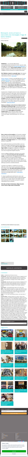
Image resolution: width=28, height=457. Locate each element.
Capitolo (7, 81)
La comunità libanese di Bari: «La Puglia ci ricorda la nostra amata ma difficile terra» (21, 351)
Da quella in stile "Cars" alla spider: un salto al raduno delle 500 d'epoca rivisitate (6, 339)
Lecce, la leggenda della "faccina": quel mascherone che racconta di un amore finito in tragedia (6, 352)
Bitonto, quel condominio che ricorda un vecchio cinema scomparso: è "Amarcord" (20, 378)
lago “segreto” (5, 78)
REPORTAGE (3, 437)
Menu (2, 14)
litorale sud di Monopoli (19, 66)
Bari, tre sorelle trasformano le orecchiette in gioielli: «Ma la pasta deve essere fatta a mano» (6, 365)
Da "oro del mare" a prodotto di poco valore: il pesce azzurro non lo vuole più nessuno (7, 378)
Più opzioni (14, 453)
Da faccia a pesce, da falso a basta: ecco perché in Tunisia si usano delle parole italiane (20, 364)
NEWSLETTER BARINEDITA (7, 321)
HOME (2, 433)
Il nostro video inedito (14, 413)
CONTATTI (16, 437)
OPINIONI (16, 433)
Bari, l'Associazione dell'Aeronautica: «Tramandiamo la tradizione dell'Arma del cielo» (20, 339)
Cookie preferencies (18, 439)
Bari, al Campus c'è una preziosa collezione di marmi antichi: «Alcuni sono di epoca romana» (7, 390)
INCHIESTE (3, 434)
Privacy (16, 438)
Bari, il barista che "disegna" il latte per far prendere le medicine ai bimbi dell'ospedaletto (6, 403)
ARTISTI (3, 436)
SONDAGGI (16, 436)
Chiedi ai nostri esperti (5, 441)
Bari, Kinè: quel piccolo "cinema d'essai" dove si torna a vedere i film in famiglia (21, 390)
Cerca (26, 11)
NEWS (2, 438)
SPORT (16, 434)
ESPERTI (16, 435)
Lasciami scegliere (5, 448)
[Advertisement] (14, 23)
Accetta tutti (14, 451)
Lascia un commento (14, 268)
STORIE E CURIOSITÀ (4, 435)
